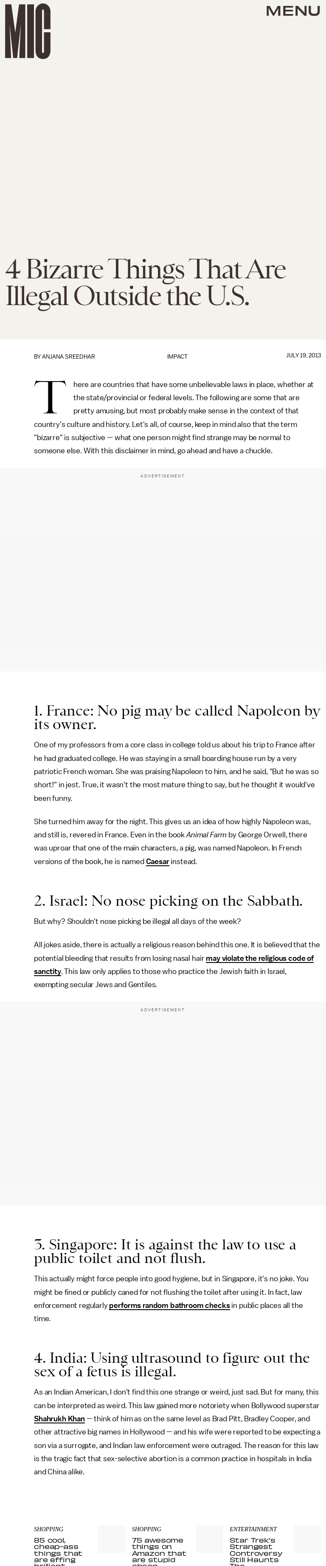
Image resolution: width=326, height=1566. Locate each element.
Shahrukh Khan (59, 1419)
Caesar (157, 861)
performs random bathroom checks (169, 1305)
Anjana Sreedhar (68, 357)
